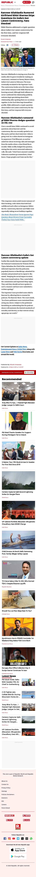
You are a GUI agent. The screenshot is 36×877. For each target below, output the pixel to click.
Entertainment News (7, 42)
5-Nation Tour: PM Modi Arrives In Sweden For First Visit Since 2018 (18, 463)
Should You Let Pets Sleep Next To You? (17, 611)
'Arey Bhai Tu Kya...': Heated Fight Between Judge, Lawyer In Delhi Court (18, 404)
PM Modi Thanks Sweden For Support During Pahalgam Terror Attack (16, 433)
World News (5, 497)
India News (5, 408)
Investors (5, 798)
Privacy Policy (6, 788)
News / (3, 5)
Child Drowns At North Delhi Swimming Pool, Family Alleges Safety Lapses (17, 552)
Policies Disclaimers (8, 795)
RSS (3, 801)
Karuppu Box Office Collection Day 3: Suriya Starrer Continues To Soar (16, 669)
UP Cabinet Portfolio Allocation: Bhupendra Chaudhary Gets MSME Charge (18, 522)
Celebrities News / (24, 5)
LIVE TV (26, 2)
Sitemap (4, 791)
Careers (4, 805)
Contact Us (5, 784)
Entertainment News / (12, 5)
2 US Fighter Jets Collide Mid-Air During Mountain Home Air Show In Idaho (11, 695)
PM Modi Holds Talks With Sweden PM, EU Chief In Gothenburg (10, 682)
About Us (4, 781)
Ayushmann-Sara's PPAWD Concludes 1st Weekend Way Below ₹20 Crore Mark (18, 639)
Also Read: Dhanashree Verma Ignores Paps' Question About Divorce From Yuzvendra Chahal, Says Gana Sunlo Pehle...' (17, 217)
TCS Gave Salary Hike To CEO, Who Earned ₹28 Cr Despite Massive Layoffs (18, 582)
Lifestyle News (6, 614)
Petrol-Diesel (6, 808)
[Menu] (33, 2)
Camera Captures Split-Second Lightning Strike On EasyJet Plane (17, 493)
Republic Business (6, 586)
